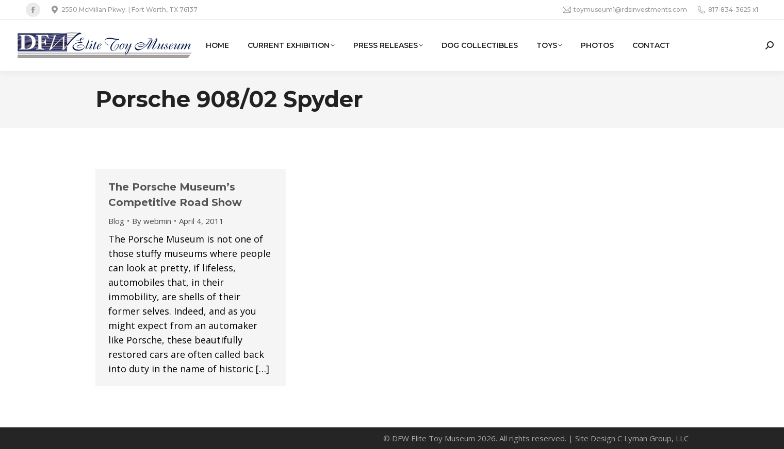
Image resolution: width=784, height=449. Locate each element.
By (151, 221)
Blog (116, 221)
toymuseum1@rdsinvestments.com (625, 9)
